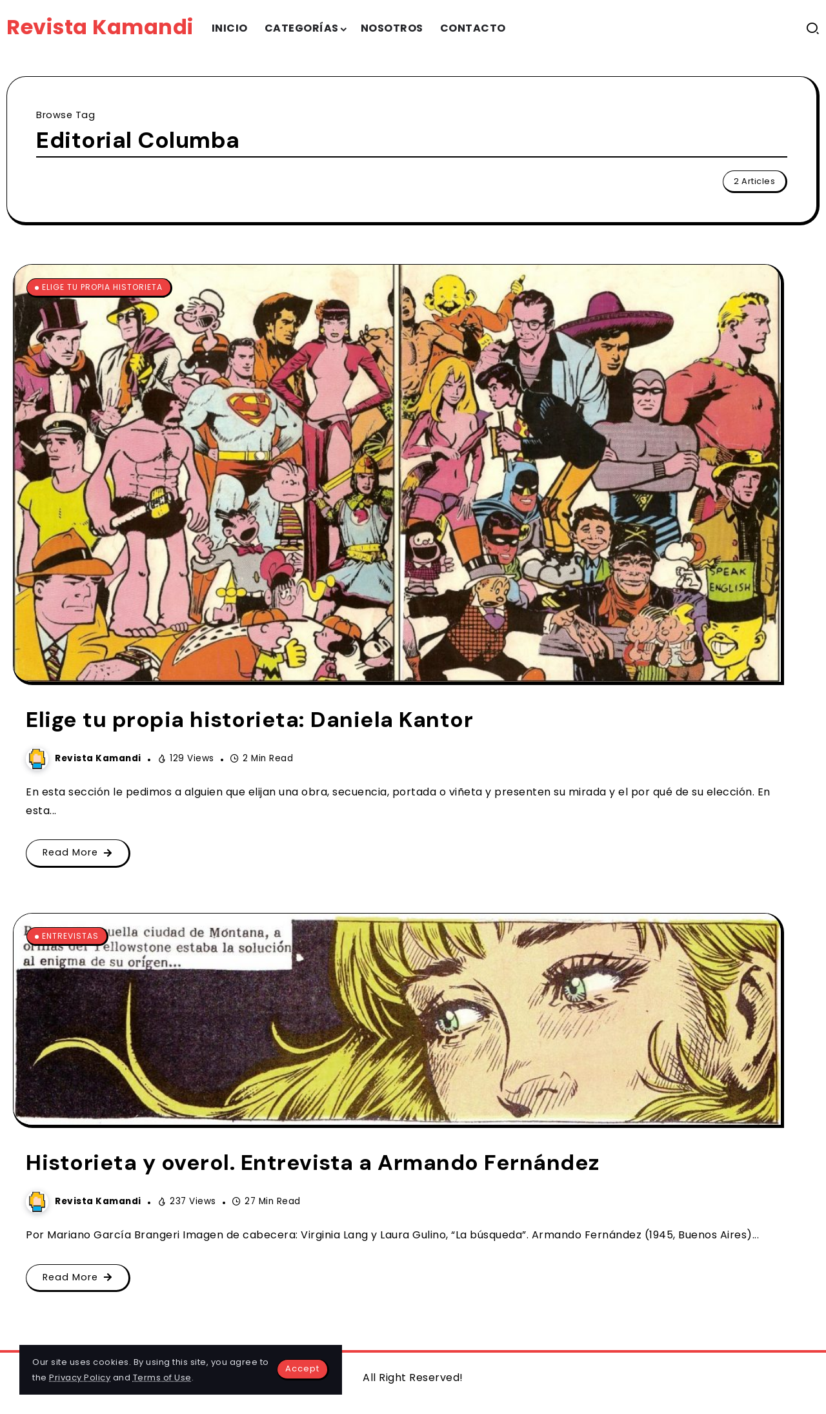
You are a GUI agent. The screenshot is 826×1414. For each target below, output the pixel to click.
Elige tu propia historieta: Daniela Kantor (249, 719)
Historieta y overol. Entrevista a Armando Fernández (313, 1162)
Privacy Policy (79, 1377)
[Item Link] (397, 473)
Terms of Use (162, 1377)
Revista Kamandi (100, 26)
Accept (302, 1368)
